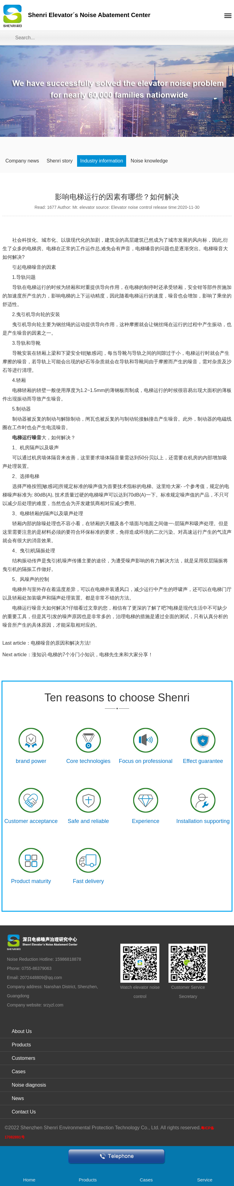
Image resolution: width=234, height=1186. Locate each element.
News (18, 1098)
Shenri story (60, 160)
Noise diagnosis (29, 1085)
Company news (22, 160)
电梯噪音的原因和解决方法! (60, 643)
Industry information (101, 160)
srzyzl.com (53, 1005)
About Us (22, 1031)
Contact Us (24, 1111)
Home (29, 1179)
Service (204, 1179)
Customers (23, 1058)
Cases (18, 1071)
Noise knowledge (149, 160)
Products (21, 1044)
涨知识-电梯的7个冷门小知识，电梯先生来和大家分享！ (92, 654)
